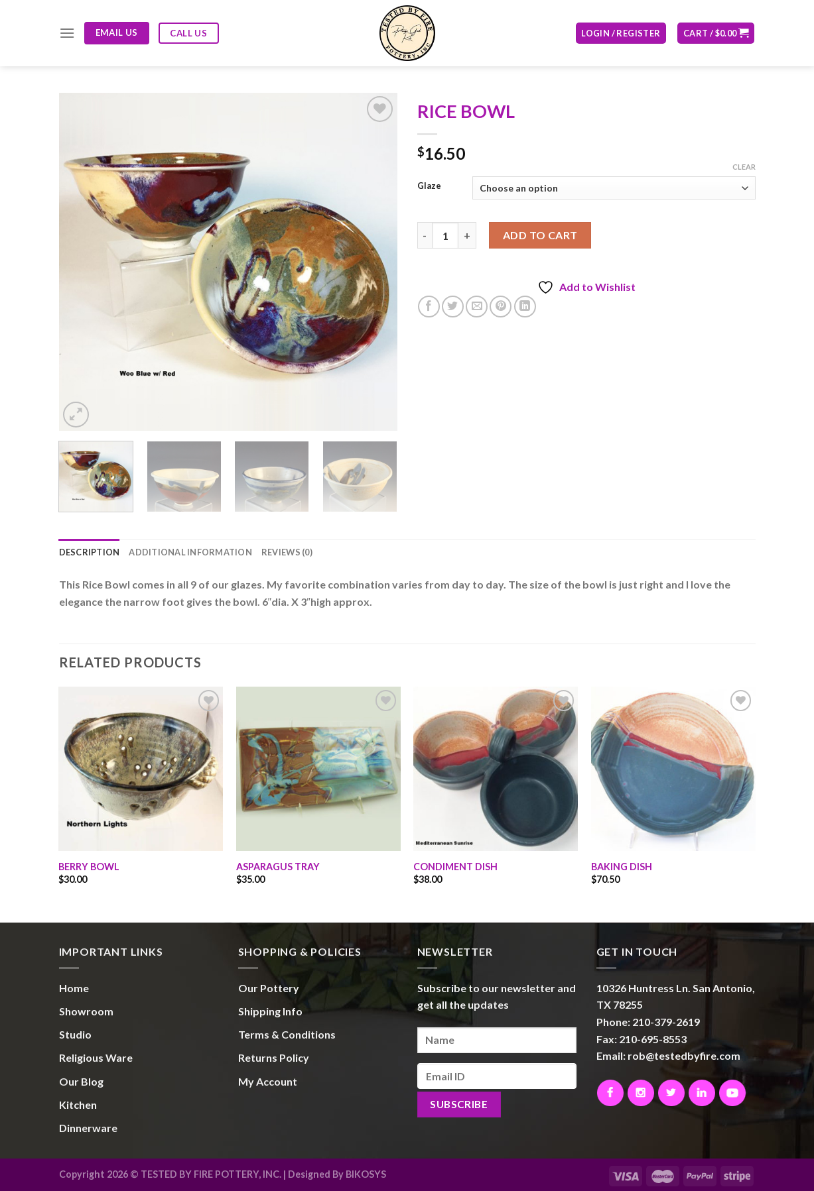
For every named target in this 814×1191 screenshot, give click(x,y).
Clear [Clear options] (744, 166)
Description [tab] (89, 552)
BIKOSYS (366, 1174)
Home (74, 988)
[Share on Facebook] (429, 306)
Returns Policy (273, 1057)
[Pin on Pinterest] (500, 306)
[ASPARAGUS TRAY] (318, 769)
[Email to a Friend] (477, 306)
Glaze (429, 186)
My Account (267, 1081)
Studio (75, 1034)
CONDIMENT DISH (455, 866)
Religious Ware (96, 1057)
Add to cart (540, 235)
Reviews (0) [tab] (286, 552)
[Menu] (67, 33)
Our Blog (81, 1081)
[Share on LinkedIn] (525, 306)
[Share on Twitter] (453, 306)
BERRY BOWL (88, 866)
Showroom (86, 1011)
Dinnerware (88, 1127)
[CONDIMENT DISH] (495, 769)
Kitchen (78, 1104)
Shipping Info (270, 1011)
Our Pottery (268, 988)
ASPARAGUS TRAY (278, 866)
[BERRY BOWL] (140, 769)
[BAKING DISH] (673, 769)
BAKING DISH (621, 866)
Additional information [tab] (190, 552)
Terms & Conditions (287, 1034)
